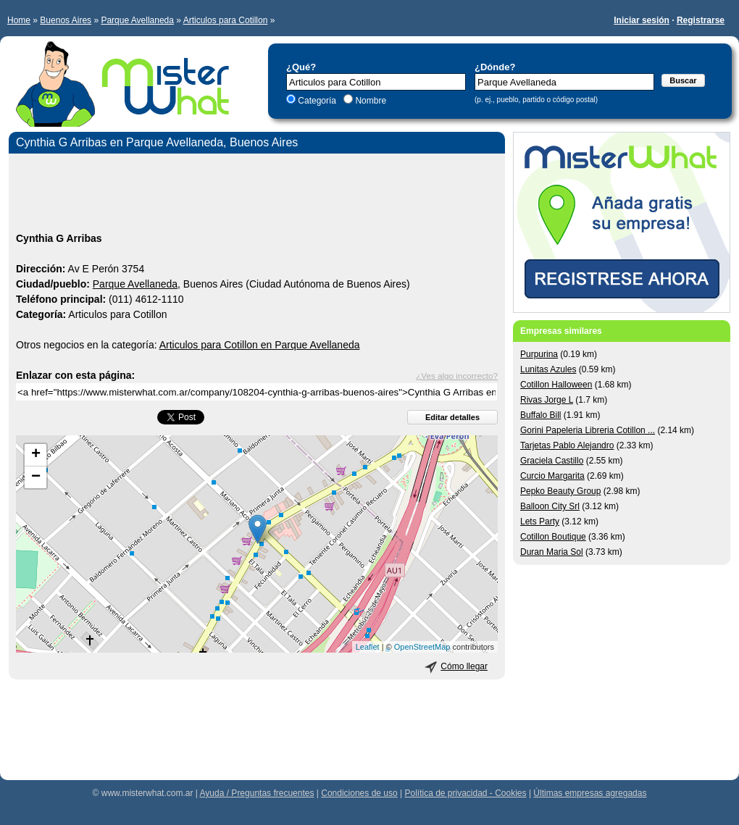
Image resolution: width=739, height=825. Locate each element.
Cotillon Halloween (556, 385)
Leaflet (368, 646)
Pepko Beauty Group (560, 491)
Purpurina (539, 354)
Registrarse (701, 20)
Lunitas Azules (548, 369)
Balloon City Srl (550, 506)
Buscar (682, 80)
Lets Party (539, 521)
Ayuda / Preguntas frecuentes (257, 793)
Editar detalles (452, 417)
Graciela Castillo (551, 461)
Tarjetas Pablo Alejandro (567, 445)
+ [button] (36, 455)
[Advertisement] (257, 195)
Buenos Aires (65, 20)
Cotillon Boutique (553, 537)
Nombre (369, 101)
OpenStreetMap (422, 646)
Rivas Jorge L (546, 400)
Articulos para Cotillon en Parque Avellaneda (259, 345)
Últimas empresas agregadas (589, 793)
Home (18, 20)
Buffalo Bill (540, 415)
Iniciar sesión (641, 20)
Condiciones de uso (359, 793)
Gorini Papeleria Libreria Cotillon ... (587, 430)
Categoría (317, 101)
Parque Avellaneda (137, 20)
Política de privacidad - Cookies (465, 793)
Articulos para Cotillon (225, 20)
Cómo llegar (464, 666)
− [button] (36, 477)
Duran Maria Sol (551, 552)
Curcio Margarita (552, 476)
